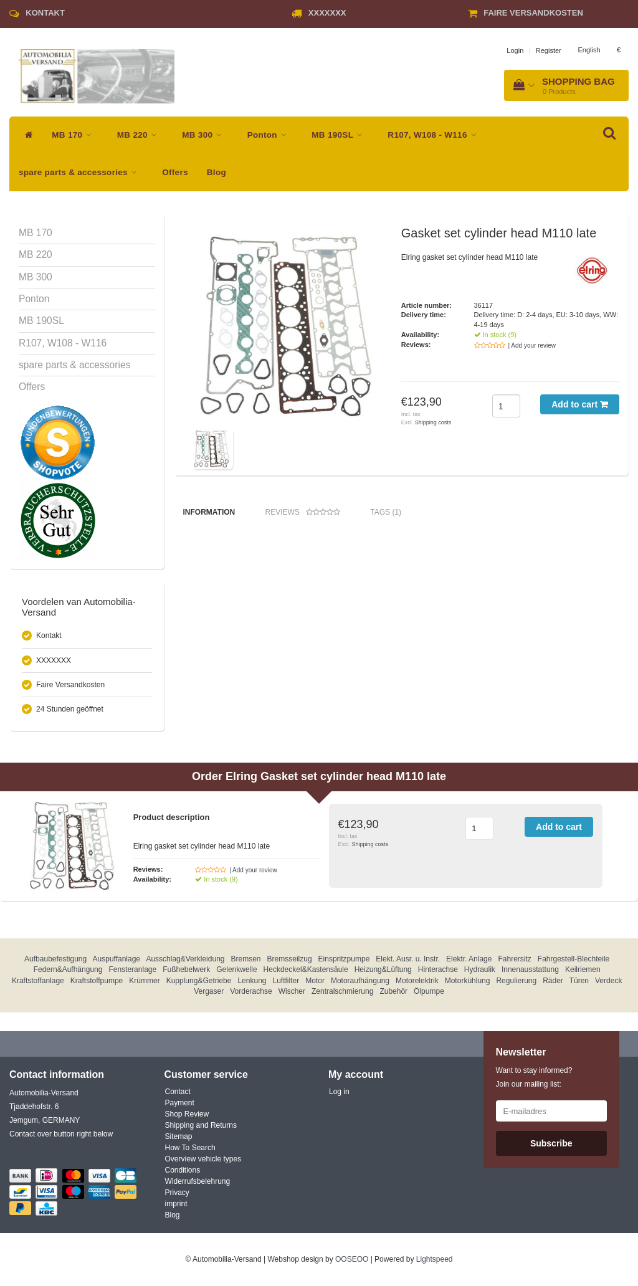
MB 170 (75, 135)
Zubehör (393, 991)
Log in (339, 1091)
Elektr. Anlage (469, 959)
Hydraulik (479, 969)
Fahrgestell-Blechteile (573, 959)
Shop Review (187, 1114)
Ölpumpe (429, 991)
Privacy (177, 1192)
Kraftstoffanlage (38, 980)
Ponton (270, 135)
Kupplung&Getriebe (199, 980)
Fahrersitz (514, 959)
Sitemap (179, 1136)
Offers (175, 172)
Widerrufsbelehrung (198, 1181)
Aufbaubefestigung (55, 959)
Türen (579, 980)
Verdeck (608, 980)
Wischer (292, 991)
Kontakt (45, 12)
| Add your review (532, 345)
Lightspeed (434, 1259)
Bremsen (246, 959)
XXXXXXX (327, 12)
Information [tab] (209, 512)
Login (515, 50)
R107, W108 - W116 (435, 135)
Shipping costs (433, 422)
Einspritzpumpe (344, 959)
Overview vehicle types (203, 1159)
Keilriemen (583, 969)
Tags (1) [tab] (385, 512)
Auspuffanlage (117, 959)
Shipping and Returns (201, 1125)
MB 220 (140, 135)
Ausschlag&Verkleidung (185, 959)
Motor (315, 980)
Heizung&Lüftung (383, 969)
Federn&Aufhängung (68, 969)
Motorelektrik (417, 980)
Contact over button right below (61, 1134)
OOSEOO (351, 1259)
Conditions (183, 1170)
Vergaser (209, 991)
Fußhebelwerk (186, 969)
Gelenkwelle (236, 969)
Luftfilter (286, 980)
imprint (176, 1203)
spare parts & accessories (81, 172)
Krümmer (144, 980)
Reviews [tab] (302, 512)
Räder (553, 980)
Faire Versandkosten (533, 12)
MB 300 (205, 135)
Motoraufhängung (360, 980)
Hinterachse (438, 969)
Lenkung (251, 980)
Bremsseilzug (289, 959)
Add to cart (579, 404)
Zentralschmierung (342, 991)
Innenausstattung (530, 969)
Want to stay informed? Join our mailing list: (534, 1077)
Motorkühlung (467, 980)
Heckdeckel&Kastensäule (306, 969)
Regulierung (516, 980)
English (589, 50)
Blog (216, 172)
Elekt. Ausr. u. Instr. (408, 959)
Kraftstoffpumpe (96, 980)
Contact (178, 1091)
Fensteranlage (132, 969)
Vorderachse (251, 991)
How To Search (190, 1147)
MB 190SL (340, 135)
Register (548, 50)
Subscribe (551, 1143)
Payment (179, 1102)
